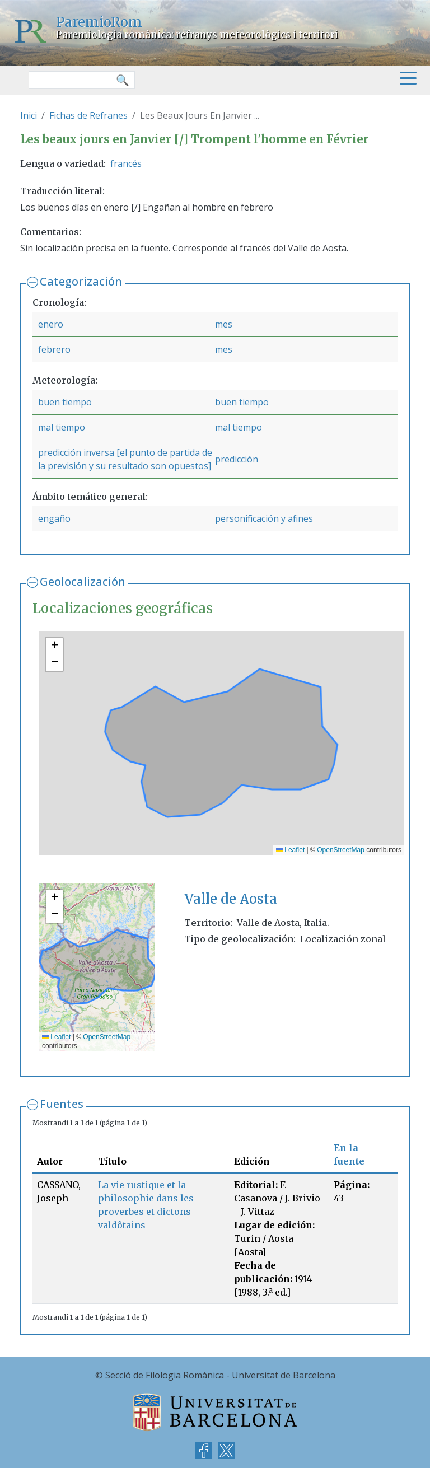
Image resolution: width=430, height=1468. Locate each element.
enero (50, 324)
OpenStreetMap (340, 850)
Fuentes (61, 1103)
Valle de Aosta (230, 899)
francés (126, 163)
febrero (54, 349)
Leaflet (290, 850)
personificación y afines (264, 518)
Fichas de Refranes (88, 115)
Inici (28, 115)
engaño (54, 518)
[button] (54, 646)
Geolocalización (82, 581)
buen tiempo (65, 402)
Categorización (81, 281)
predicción (236, 459)
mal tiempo (61, 427)
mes (223, 324)
